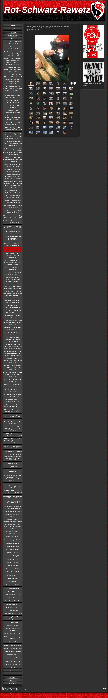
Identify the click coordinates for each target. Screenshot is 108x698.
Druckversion (7, 688)
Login (104, 688)
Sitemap (15, 688)
